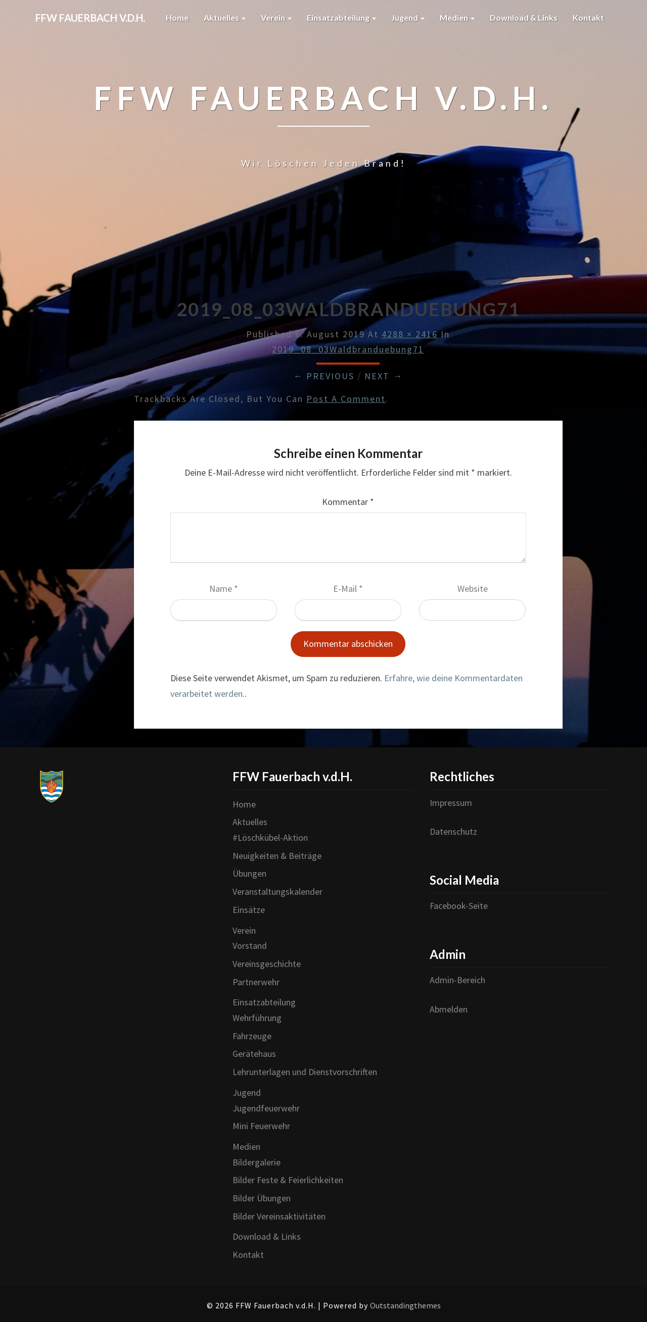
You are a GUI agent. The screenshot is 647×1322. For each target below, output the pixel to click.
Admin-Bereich (457, 980)
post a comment (346, 398)
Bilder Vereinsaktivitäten (279, 1216)
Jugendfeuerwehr (266, 1108)
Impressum (451, 802)
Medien (457, 17)
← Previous (323, 376)
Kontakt (588, 17)
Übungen (249, 873)
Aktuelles (225, 17)
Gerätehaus (254, 1053)
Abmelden (449, 1009)
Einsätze (249, 910)
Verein (276, 17)
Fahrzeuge (252, 1036)
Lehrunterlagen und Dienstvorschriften (305, 1072)
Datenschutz (453, 831)
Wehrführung (257, 1018)
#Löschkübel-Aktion (270, 837)
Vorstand (250, 945)
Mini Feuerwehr (261, 1126)
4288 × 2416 (410, 334)
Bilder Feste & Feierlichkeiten (288, 1180)
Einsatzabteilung (341, 17)
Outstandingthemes (405, 1305)
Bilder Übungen (262, 1198)
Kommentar (348, 501)
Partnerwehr (256, 982)
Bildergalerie (257, 1162)
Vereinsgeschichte (267, 964)
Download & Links (524, 17)
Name (223, 588)
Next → (383, 376)
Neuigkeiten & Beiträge (277, 855)
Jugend (408, 17)
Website (472, 588)
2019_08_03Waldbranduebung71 (348, 349)
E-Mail (348, 588)
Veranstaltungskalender (277, 891)
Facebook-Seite (459, 905)
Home (177, 17)
